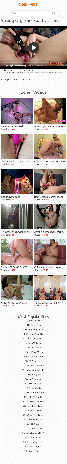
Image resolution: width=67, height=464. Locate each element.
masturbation (42, 73)
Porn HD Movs (35, 410)
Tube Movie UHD (34, 338)
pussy (26, 73)
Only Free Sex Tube (35, 401)
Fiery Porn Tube (35, 406)
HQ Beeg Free (35, 374)
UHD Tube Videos (35, 392)
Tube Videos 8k (35, 442)
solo (32, 73)
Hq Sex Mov (35, 379)
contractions (55, 73)
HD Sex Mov (34, 347)
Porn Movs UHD (34, 356)
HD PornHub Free (34, 329)
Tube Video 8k (35, 397)
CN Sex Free (35, 361)
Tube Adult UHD (35, 419)
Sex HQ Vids (34, 451)
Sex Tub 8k (35, 388)
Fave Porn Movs (34, 352)
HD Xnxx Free (35, 428)
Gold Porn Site (34, 320)
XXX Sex (35, 424)
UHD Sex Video (35, 383)
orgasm (20, 73)
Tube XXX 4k (35, 437)
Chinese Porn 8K (34, 334)
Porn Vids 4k (34, 343)
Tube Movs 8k (35, 446)
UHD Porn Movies (35, 365)
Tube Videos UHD (35, 370)
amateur (11, 73)
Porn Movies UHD (35, 433)
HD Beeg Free (34, 325)
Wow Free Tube (35, 415)
